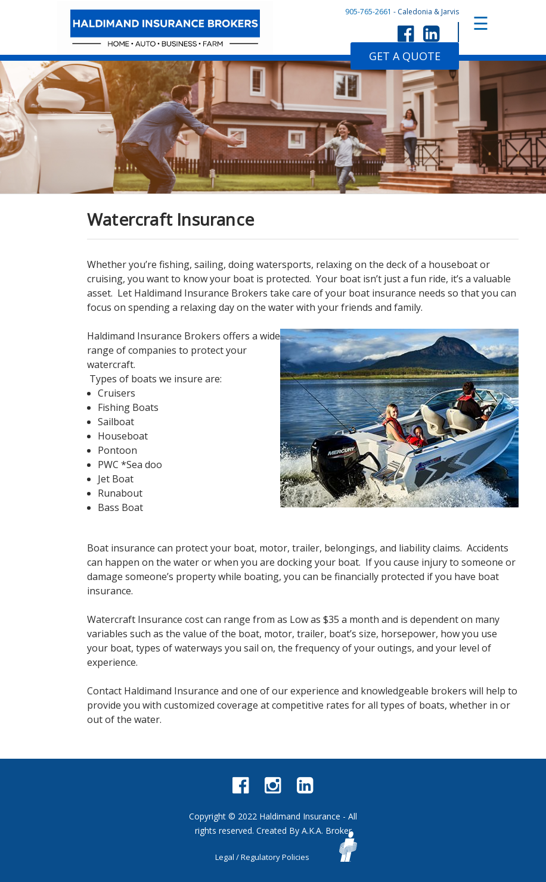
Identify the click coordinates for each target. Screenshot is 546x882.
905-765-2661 (368, 12)
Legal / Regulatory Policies (262, 857)
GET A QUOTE (404, 56)
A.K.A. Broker (327, 830)
